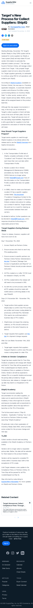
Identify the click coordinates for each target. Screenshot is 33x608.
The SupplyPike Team (17, 27)
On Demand (6, 565)
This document (19, 194)
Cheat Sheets (21, 572)
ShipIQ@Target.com (16, 178)
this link (6, 261)
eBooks (19, 568)
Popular (4, 581)
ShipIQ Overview (22, 142)
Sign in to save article (10, 45)
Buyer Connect (22, 581)
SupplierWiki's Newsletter (10, 482)
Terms (4, 598)
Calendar (20, 565)
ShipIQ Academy (16, 83)
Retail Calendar (22, 585)
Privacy (4, 595)
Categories (5, 585)
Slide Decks (6, 568)
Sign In (6, 543)
